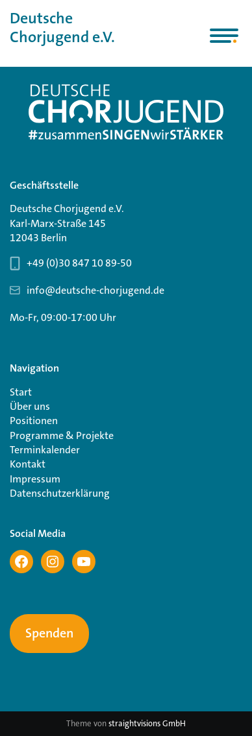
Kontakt (27, 464)
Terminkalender (45, 450)
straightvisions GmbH (147, 723)
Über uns (30, 406)
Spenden (49, 633)
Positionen (34, 420)
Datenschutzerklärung (60, 493)
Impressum (35, 479)
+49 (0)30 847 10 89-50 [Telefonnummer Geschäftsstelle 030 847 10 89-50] (79, 263)
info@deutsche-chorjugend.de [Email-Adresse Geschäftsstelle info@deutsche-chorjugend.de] (95, 290)
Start (21, 392)
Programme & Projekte (62, 435)
